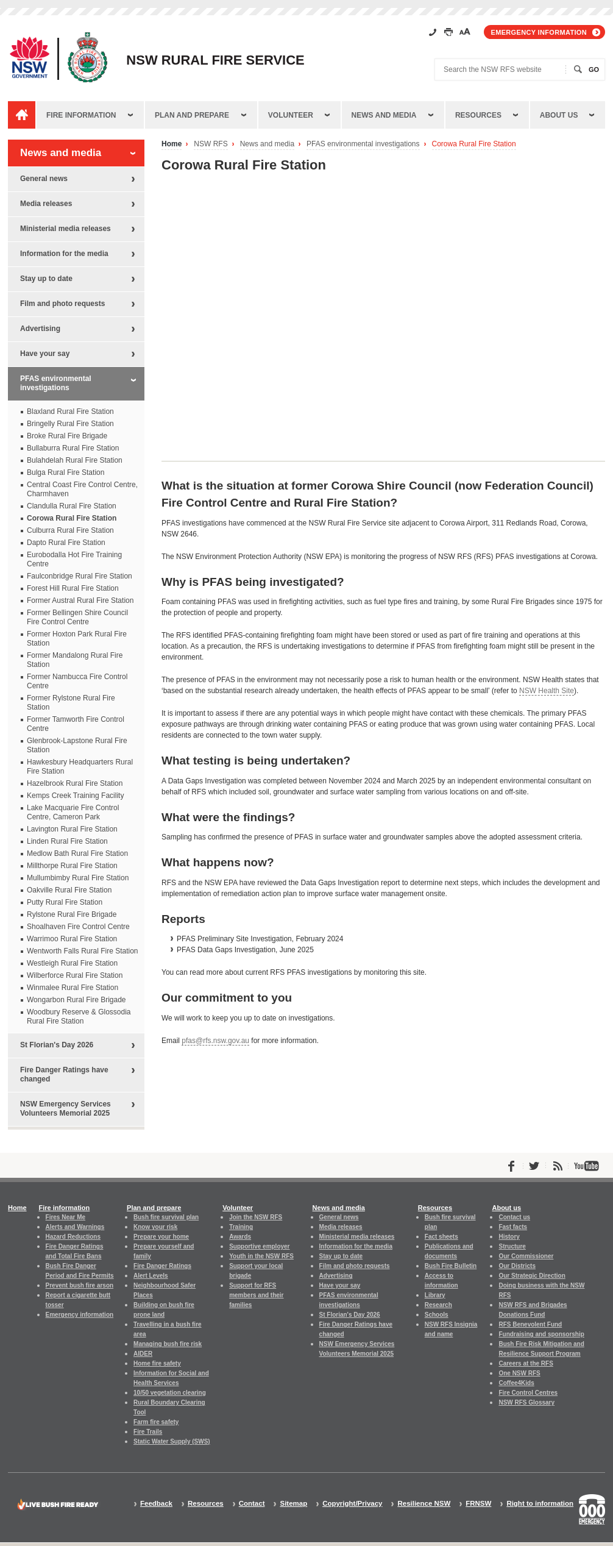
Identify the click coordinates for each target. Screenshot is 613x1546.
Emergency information (539, 32)
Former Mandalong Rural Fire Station (74, 660)
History (508, 1236)
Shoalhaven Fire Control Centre (78, 926)
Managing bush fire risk (167, 1344)
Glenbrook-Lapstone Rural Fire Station (77, 745)
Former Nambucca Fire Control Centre (77, 681)
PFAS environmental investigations (362, 144)
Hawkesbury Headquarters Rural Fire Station (80, 766)
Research (438, 1305)
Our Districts (516, 1266)
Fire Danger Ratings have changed (64, 1074)
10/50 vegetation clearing (169, 1392)
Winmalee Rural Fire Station (72, 987)
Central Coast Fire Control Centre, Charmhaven (82, 489)
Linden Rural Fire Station (67, 841)
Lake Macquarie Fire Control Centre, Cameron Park (73, 812)
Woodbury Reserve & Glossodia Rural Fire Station (79, 1016)
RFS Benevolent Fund (530, 1324)
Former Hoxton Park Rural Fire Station (77, 638)
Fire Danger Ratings (162, 1266)
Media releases (46, 203)
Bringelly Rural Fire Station (70, 423)
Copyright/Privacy (352, 1503)
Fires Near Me (65, 1217)
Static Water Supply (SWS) (171, 1441)
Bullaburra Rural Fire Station (73, 448)
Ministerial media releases (65, 228)
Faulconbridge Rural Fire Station (79, 576)
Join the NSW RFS (255, 1217)
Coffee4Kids (516, 1383)
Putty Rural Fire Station (64, 902)
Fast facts (512, 1227)
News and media (384, 115)
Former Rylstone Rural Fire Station (71, 702)
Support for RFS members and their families (256, 1295)
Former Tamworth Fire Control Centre (75, 724)
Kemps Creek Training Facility (75, 795)
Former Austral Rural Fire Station (80, 600)
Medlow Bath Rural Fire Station (77, 853)
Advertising (40, 328)
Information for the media (64, 253)
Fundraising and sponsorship (541, 1334)
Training (241, 1227)
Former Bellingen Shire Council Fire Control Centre (77, 617)
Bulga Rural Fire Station (65, 472)
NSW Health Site (546, 690)
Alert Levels (150, 1275)
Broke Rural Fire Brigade (67, 436)
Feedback (156, 1503)
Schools (436, 1314)
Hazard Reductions (73, 1236)
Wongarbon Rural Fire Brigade (76, 1000)
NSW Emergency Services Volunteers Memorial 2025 (65, 1108)
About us (559, 115)
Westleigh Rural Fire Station (72, 963)
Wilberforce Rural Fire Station (74, 975)
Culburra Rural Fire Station (70, 530)
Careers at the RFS (525, 1363)
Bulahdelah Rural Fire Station (74, 460)
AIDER (142, 1353)
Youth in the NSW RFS (261, 1256)
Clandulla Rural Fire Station (71, 506)
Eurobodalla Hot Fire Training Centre (74, 559)
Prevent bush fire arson (80, 1285)
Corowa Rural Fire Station (474, 144)
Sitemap (293, 1503)
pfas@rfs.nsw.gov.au (215, 1040)
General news (44, 178)
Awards (240, 1236)
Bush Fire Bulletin (451, 1266)
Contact (252, 1503)
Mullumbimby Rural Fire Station (78, 878)
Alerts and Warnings (75, 1227)
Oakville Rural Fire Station (69, 890)
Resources (478, 115)
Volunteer (290, 115)
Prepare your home (161, 1236)
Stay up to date (46, 278)
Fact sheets (441, 1236)
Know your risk (155, 1227)
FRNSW (478, 1503)
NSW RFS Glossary (526, 1402)
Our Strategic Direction (531, 1275)
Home (171, 144)
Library (435, 1295)
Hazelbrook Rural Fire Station (74, 783)
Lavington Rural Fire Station (72, 829)
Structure (511, 1246)
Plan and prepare (192, 115)
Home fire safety (157, 1363)
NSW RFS (210, 144)
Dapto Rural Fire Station (66, 542)
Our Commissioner (525, 1256)
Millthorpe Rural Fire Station (72, 865)
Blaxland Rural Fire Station (70, 411)
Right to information (539, 1503)
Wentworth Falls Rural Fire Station (82, 951)
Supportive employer (259, 1246)
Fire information (81, 115)
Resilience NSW (423, 1503)
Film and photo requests (62, 303)
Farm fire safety (156, 1422)
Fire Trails (147, 1431)
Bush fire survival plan (166, 1217)
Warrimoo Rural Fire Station (72, 939)
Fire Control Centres (528, 1392)
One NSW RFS (519, 1373)
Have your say (44, 353)
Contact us (514, 1217)
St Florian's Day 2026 (56, 1045)
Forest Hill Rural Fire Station (73, 588)
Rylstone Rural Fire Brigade (71, 914)
